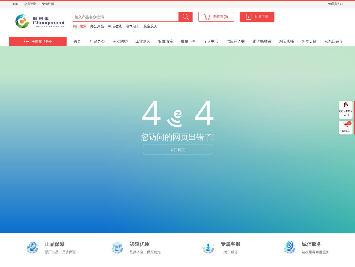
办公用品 (97, 26)
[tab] (77, 41)
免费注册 (48, 4)
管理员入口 (335, 4)
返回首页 (177, 149)
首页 (15, 4)
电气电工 (133, 26)
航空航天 (150, 26)
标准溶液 (115, 26)
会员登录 (30, 4)
